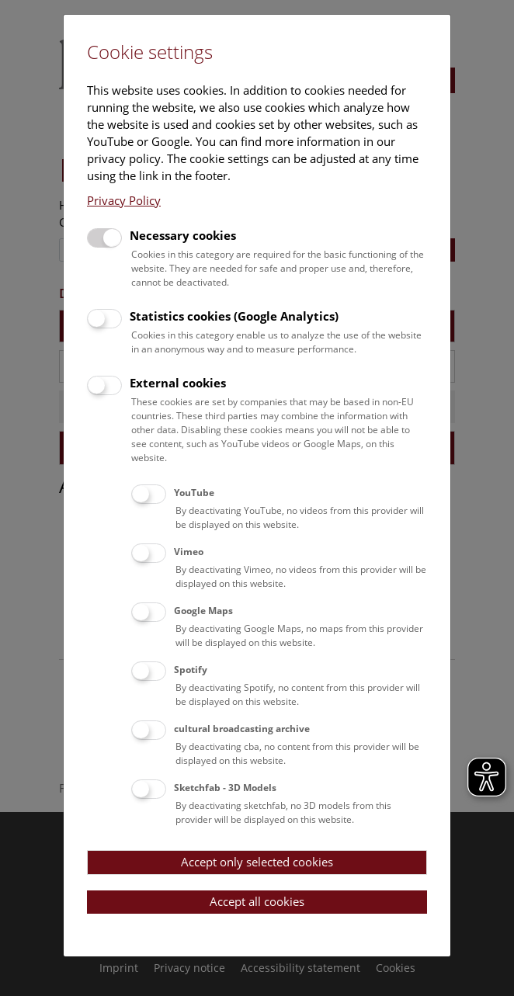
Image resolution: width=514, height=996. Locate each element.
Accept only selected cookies (257, 861)
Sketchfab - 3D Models (225, 787)
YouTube (194, 492)
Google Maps (203, 610)
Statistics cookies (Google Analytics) (234, 316)
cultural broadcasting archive (242, 728)
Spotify (190, 669)
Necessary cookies (183, 235)
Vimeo (188, 551)
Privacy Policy (124, 200)
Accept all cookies (257, 901)
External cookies (178, 382)
